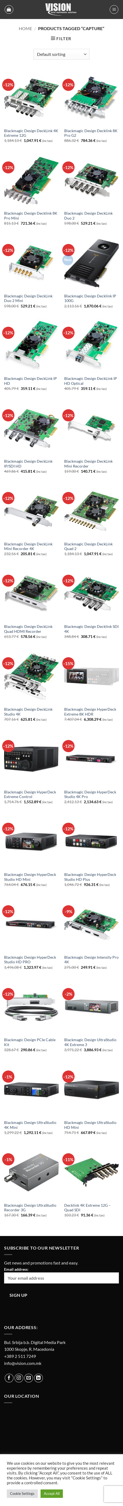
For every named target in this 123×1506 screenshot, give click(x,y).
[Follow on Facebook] (9, 1378)
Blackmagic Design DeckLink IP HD (30, 381)
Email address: (61, 1275)
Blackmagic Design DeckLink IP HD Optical (90, 381)
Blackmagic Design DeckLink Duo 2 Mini (28, 298)
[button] (9, 9)
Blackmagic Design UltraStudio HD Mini (90, 1125)
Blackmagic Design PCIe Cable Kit (30, 1042)
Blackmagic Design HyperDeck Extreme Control (30, 794)
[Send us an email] (28, 1378)
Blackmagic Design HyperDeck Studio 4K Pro (90, 794)
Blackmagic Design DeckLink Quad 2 (88, 546)
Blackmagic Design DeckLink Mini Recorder (88, 463)
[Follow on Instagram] (18, 1378)
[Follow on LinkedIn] (38, 1378)
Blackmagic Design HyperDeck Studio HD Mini (30, 877)
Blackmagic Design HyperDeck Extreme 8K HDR (90, 711)
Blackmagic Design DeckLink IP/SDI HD (28, 463)
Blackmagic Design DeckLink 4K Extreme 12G (31, 133)
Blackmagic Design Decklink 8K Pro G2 (91, 133)
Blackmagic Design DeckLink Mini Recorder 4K (28, 546)
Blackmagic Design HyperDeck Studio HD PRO (30, 959)
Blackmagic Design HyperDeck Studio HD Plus (90, 877)
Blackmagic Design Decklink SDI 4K (91, 629)
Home (25, 28)
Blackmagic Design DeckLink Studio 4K (28, 711)
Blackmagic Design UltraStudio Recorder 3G (30, 1207)
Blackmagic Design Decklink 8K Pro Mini (30, 215)
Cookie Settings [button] (22, 1493)
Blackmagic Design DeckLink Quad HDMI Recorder (28, 629)
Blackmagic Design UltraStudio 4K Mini (30, 1125)
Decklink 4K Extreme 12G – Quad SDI (87, 1207)
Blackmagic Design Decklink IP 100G (90, 298)
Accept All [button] (52, 1493)
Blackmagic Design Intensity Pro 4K (91, 959)
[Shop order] (61, 54)
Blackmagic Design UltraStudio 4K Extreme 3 (90, 1042)
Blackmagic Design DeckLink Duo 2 (88, 215)
